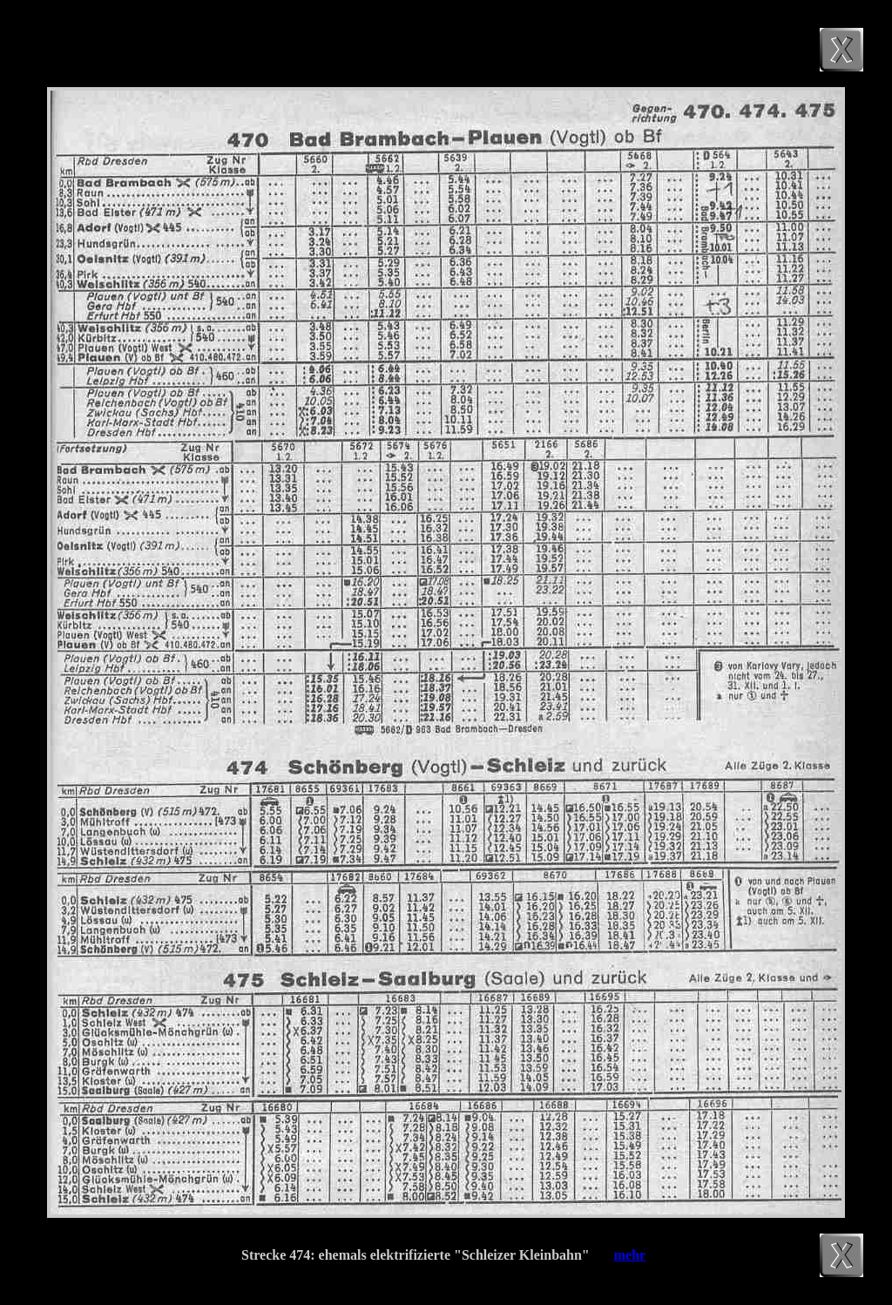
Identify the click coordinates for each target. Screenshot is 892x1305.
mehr (629, 1255)
